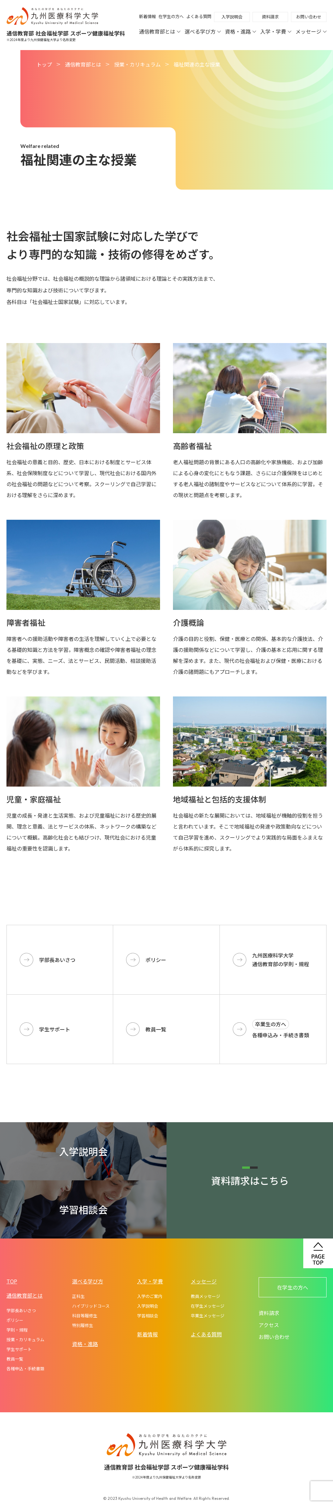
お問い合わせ (308, 17)
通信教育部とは (159, 31)
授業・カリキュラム (137, 64)
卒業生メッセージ (207, 1315)
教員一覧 (14, 1359)
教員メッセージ (205, 1296)
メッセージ (311, 31)
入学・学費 (275, 31)
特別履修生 (82, 1325)
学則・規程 (16, 1330)
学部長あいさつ (21, 1310)
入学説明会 (231, 17)
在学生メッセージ (207, 1306)
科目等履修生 (84, 1315)
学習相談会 (147, 1315)
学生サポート (19, 1349)
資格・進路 (240, 31)
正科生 (78, 1296)
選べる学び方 (203, 31)
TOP (11, 1281)
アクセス (269, 1325)
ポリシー (14, 1320)
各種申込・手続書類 (25, 1368)
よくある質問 (198, 16)
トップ (44, 64)
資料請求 (270, 17)
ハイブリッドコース (91, 1306)
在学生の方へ (171, 16)
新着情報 (147, 16)
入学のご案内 (149, 1296)
